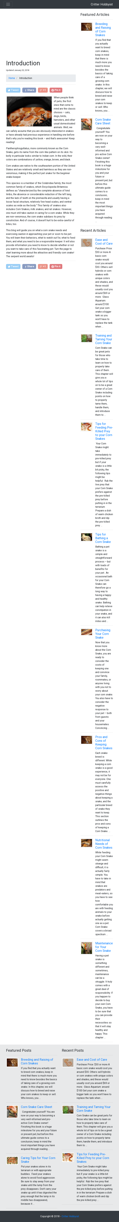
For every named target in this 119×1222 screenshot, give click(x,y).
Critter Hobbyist (102, 4)
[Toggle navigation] (8, 4)
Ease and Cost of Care (104, 241)
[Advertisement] (41, 34)
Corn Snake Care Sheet (103, 121)
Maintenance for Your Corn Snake (104, 947)
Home (12, 78)
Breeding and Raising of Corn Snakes (103, 29)
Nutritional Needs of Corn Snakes (103, 843)
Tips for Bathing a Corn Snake (103, 538)
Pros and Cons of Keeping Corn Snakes (103, 742)
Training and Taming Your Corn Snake (103, 339)
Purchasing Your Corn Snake (102, 633)
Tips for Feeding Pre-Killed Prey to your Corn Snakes (104, 431)
